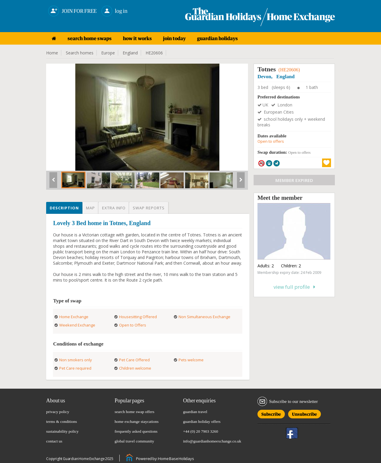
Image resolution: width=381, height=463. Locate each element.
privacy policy (57, 411)
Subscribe (271, 413)
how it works (137, 38)
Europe (108, 53)
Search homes (79, 53)
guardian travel (195, 411)
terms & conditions (61, 421)
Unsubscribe (304, 413)
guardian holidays (217, 38)
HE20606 (154, 53)
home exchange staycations (137, 421)
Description (64, 208)
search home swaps (90, 38)
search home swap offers (134, 411)
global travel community (134, 441)
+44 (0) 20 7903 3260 (200, 431)
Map (90, 208)
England (130, 53)
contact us (54, 441)
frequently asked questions (136, 431)
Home (52, 53)
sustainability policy (62, 431)
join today (174, 38)
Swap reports (149, 208)
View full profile (294, 286)
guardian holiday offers (202, 421)
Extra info (114, 208)
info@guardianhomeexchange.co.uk (212, 441)
